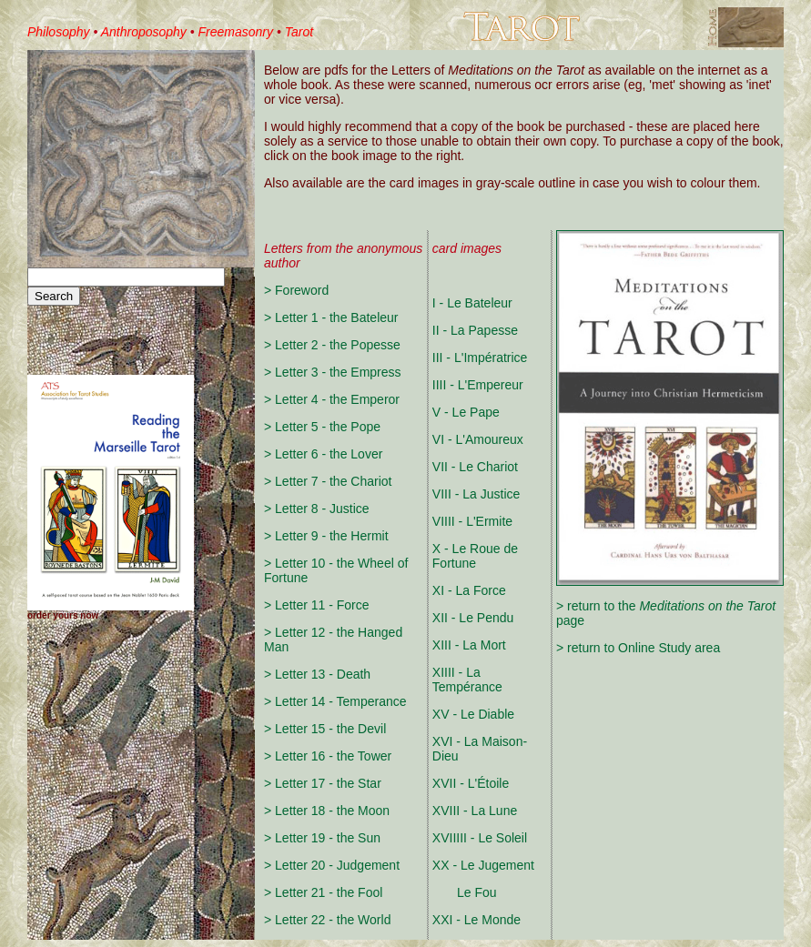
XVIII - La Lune (474, 810)
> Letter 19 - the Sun (322, 838)
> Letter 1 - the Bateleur (331, 317)
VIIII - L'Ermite (472, 521)
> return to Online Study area (638, 647)
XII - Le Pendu (473, 617)
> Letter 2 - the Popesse (332, 344)
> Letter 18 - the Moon (327, 810)
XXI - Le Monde (476, 919)
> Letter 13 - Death (317, 674)
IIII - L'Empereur (477, 385)
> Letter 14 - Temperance (335, 701)
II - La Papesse (475, 330)
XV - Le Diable (473, 714)
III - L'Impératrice (480, 357)
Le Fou (464, 892)
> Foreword (296, 290)
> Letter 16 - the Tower (327, 756)
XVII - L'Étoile (470, 783)
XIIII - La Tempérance (467, 679)
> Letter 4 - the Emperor (332, 399)
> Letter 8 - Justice (317, 508)
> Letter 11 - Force (317, 605)
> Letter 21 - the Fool (323, 892)
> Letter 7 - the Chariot (327, 481)
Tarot (299, 32)
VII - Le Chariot (475, 466)
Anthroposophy (144, 32)
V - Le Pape (466, 412)
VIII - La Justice (476, 494)
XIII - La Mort (469, 645)
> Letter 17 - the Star (322, 783)
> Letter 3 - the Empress (332, 372)
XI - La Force (469, 590)
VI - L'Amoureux (477, 439)
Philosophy (58, 32)
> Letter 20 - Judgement (332, 865)
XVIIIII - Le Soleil (479, 838)
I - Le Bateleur (472, 303)
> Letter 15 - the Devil (325, 728)
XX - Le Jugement (483, 865)
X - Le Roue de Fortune (475, 555)
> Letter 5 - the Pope (322, 426)
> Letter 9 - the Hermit (326, 536)
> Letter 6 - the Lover (323, 454)
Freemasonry (235, 32)
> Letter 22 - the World (327, 919)
